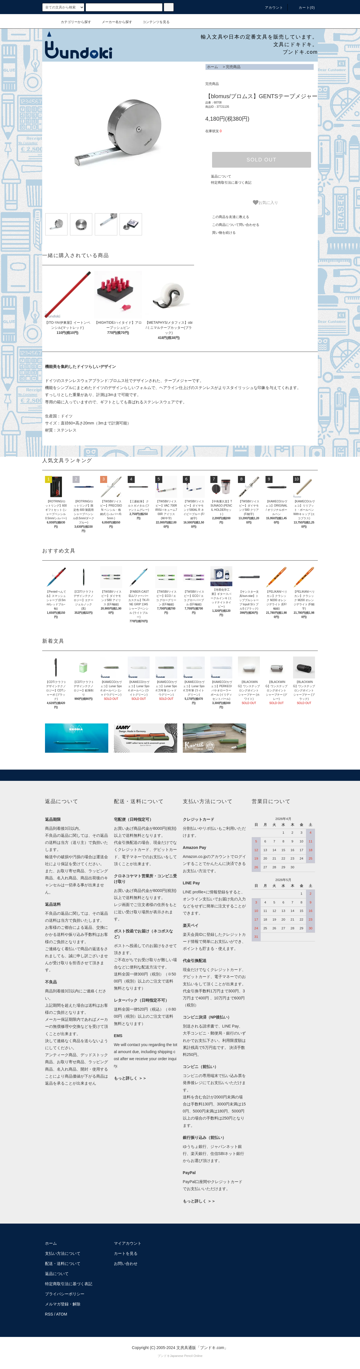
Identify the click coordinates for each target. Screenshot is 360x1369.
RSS (49, 1314)
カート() (303, 8)
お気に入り (265, 202)
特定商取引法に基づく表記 (231, 183)
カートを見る (126, 1253)
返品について (221, 176)
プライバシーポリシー (64, 1294)
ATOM (61, 1314)
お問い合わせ (126, 1263)
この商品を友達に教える (227, 217)
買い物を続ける (220, 233)
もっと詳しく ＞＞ (130, 1078)
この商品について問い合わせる (232, 225)
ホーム (212, 67)
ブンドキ (164, 1355)
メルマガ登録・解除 (62, 1304)
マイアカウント (127, 1243)
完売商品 (233, 67)
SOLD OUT (261, 160)
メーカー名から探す (113, 22)
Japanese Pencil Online (186, 1355)
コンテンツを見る (153, 22)
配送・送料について (62, 1263)
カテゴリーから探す (72, 22)
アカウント (271, 8)
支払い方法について (62, 1253)
